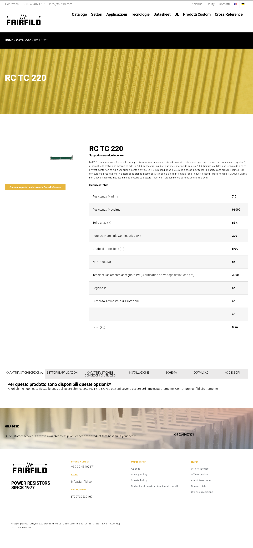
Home (9, 40)
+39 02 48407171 (83, 466)
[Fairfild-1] (29, 462)
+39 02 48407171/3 (33, 4)
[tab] (25, 374)
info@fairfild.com (60, 4)
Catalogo (23, 40)
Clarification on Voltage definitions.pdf (167, 275)
